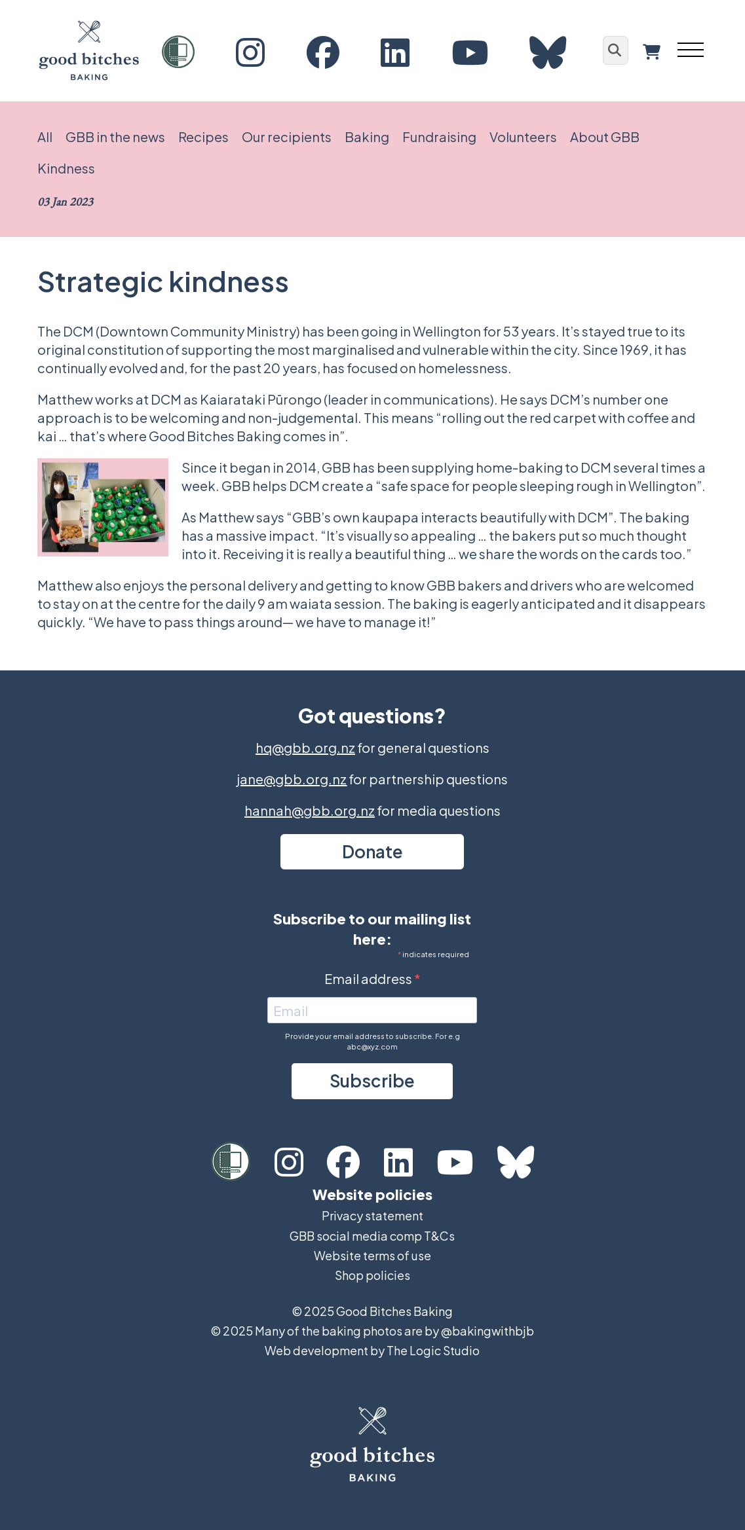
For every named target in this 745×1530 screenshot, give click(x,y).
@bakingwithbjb (487, 1330)
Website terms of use (372, 1255)
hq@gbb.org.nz (305, 747)
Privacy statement (372, 1215)
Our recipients (287, 136)
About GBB (605, 136)
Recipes (203, 136)
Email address (369, 978)
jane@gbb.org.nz (292, 779)
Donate (372, 851)
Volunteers (523, 136)
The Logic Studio (433, 1350)
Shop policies (372, 1275)
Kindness (66, 168)
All (44, 136)
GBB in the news (115, 136)
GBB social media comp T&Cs (372, 1235)
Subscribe (372, 1080)
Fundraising (439, 136)
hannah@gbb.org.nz (309, 810)
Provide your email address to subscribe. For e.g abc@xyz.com (372, 1041)
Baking (367, 136)
